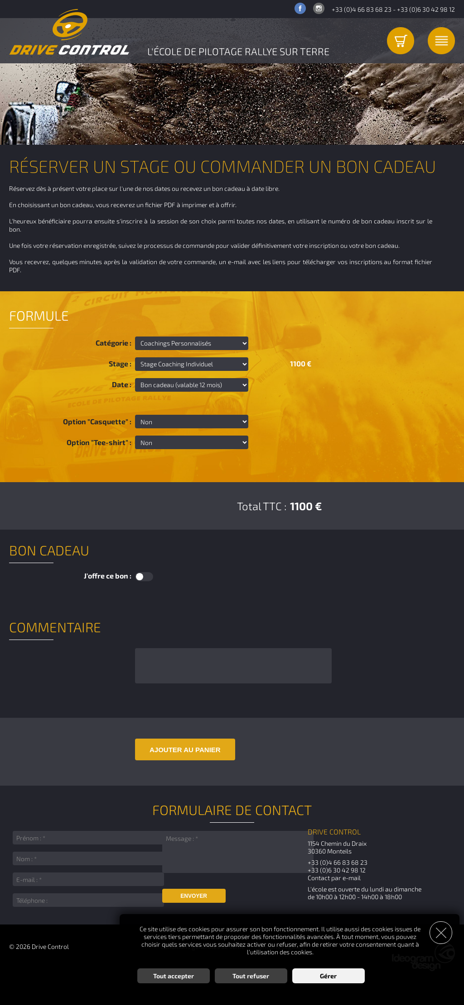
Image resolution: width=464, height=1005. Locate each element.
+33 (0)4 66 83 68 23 (362, 9)
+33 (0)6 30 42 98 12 (426, 9)
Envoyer (193, 896)
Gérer (328, 976)
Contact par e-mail (334, 878)
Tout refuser (250, 976)
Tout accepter (173, 976)
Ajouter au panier (185, 750)
